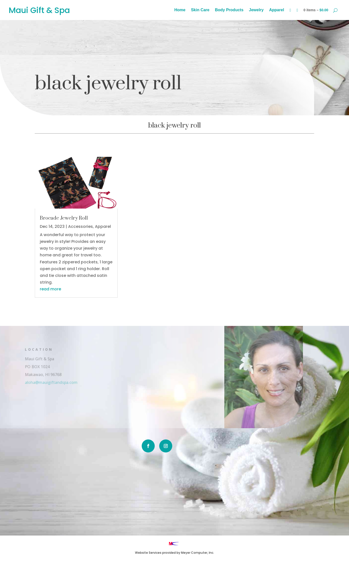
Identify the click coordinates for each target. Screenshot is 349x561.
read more (50, 289)
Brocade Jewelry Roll (64, 218)
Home (179, 10)
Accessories (80, 226)
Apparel (276, 10)
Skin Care (200, 10)
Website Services (148, 552)
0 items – (315, 10)
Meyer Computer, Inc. (197, 552)
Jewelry (256, 10)
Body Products (229, 10)
